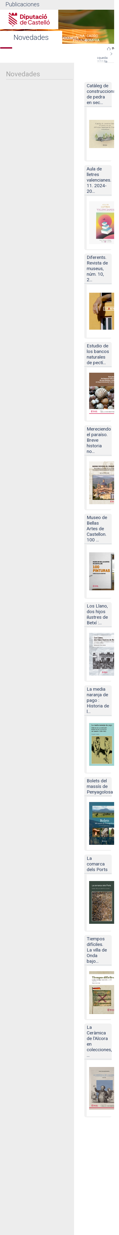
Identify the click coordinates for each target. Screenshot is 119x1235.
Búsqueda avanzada (100, 59)
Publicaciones (22, 4)
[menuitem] (67, 39)
